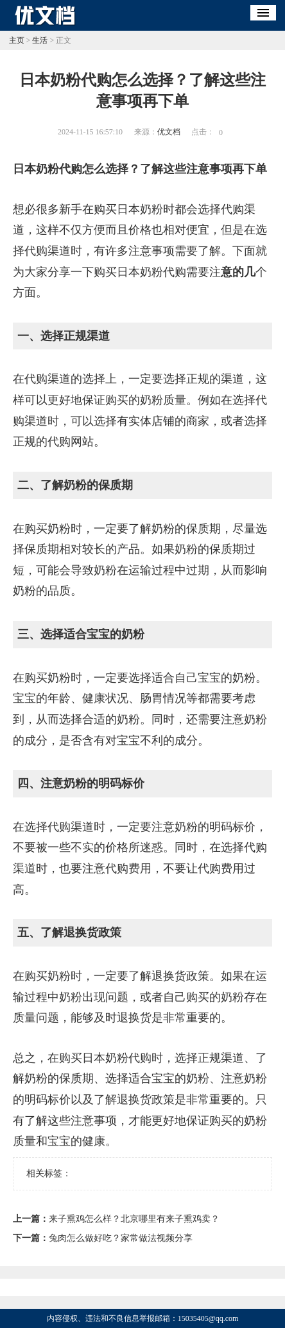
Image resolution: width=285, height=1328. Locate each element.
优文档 (168, 131)
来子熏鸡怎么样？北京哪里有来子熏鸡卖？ (134, 1219)
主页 (16, 40)
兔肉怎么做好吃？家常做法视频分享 (121, 1238)
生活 (40, 40)
